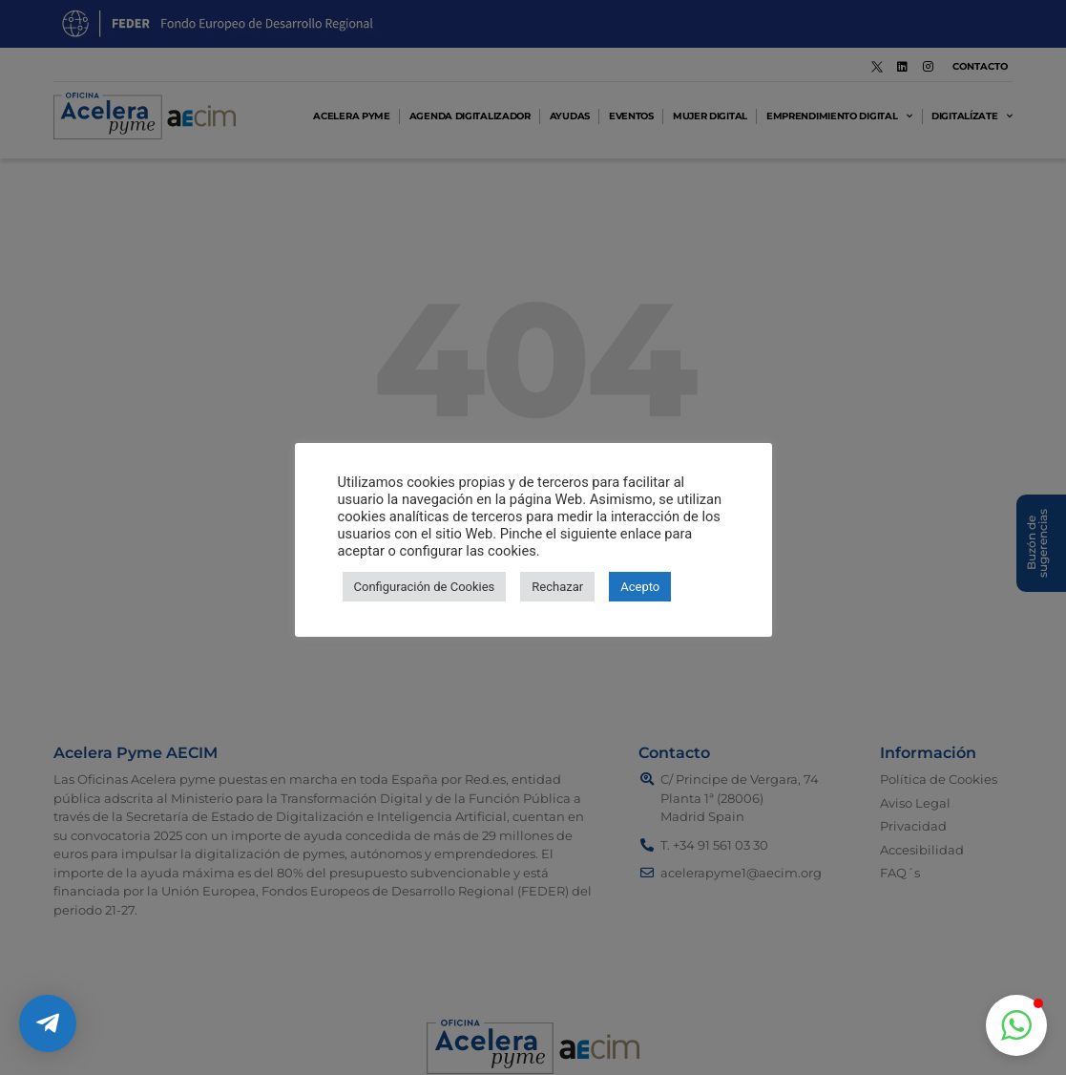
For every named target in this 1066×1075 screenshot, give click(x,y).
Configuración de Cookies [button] (424, 587)
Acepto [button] (639, 587)
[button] (1016, 1025)
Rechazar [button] (557, 587)
